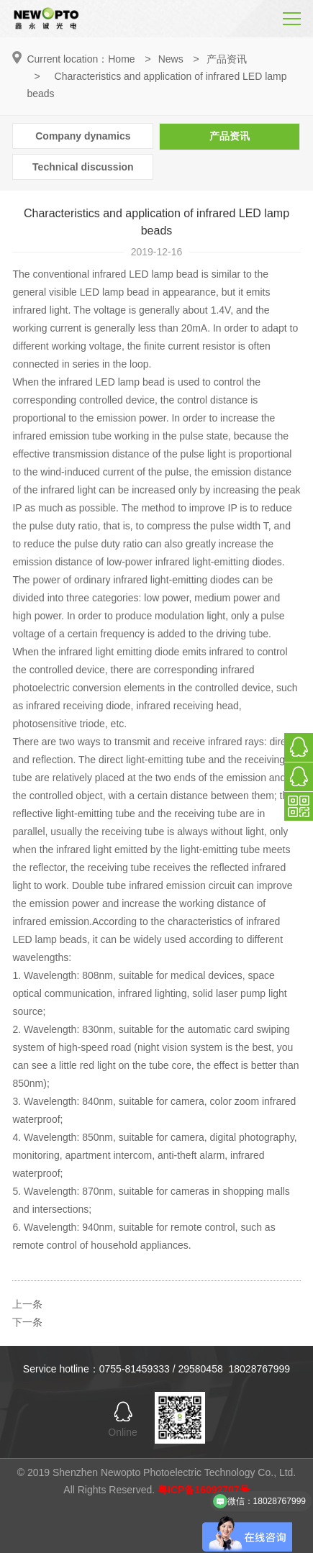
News (170, 59)
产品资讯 (227, 59)
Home (121, 59)
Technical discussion (83, 167)
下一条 (27, 1322)
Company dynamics (82, 136)
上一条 (27, 1304)
